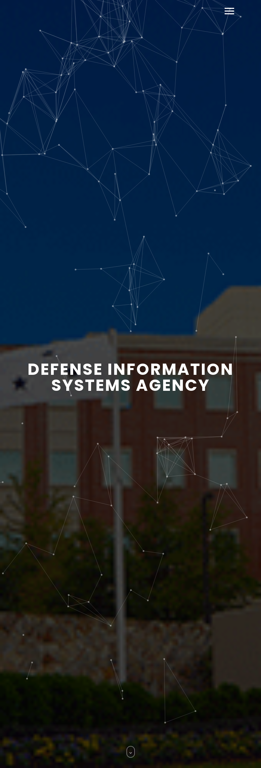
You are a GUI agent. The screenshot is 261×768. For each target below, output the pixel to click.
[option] (130, 384)
